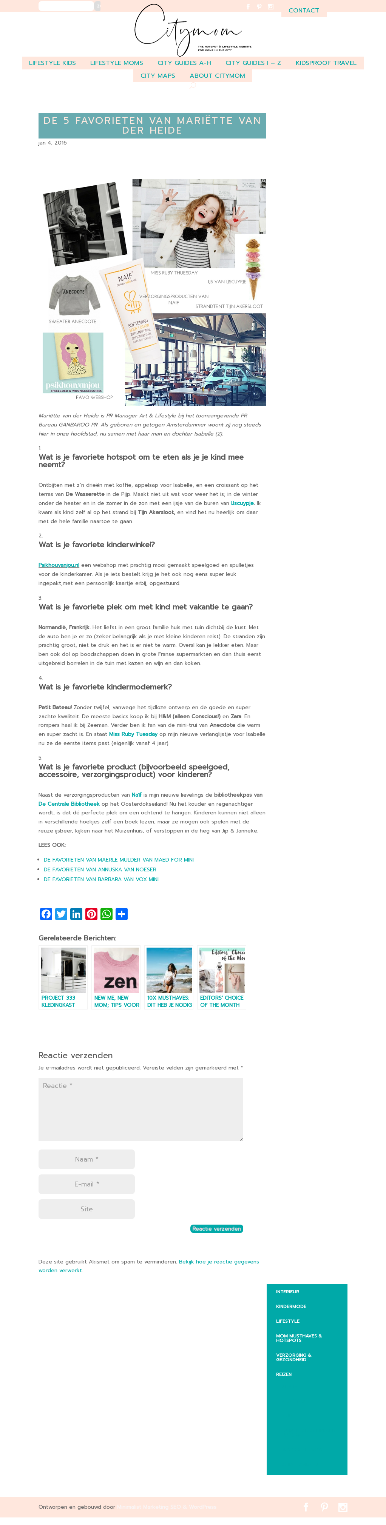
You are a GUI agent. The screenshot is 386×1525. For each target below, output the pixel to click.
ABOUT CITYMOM (217, 75)
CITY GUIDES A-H (184, 63)
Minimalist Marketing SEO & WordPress (166, 1507)
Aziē (287, 1416)
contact (304, 10)
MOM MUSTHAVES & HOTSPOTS (299, 1338)
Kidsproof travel (326, 63)
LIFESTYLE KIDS (52, 63)
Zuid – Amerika (300, 1464)
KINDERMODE (291, 1306)
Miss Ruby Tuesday (133, 734)
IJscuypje (242, 503)
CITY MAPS (158, 75)
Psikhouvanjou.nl (59, 565)
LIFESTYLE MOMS (116, 63)
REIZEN (284, 1374)
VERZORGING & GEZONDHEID (293, 1357)
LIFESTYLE (288, 1321)
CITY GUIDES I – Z (253, 63)
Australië (294, 1401)
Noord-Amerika (302, 1450)
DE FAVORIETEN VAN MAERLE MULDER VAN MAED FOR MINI (119, 860)
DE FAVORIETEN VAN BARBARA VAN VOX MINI (101, 879)
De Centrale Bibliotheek (69, 804)
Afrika (290, 1386)
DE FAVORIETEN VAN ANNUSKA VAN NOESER (100, 870)
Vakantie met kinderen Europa (310, 1433)
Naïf (137, 795)
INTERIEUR (287, 1291)
